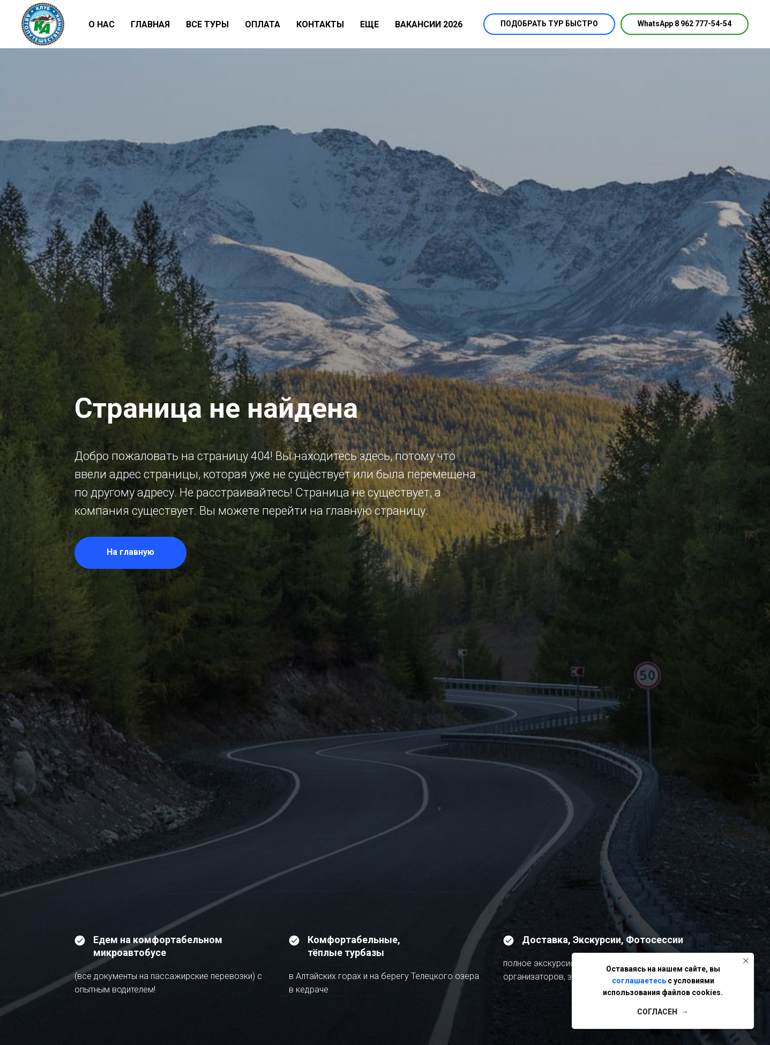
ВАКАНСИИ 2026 (428, 24)
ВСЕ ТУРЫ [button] (207, 24)
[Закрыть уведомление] (746, 960)
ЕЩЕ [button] (369, 24)
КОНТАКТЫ (320, 24)
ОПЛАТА (262, 24)
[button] (549, 24)
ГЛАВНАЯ (150, 24)
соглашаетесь (639, 980)
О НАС (101, 24)
